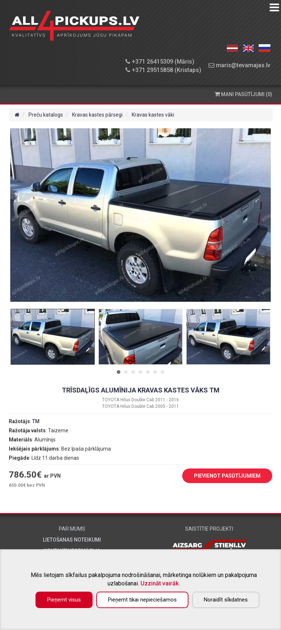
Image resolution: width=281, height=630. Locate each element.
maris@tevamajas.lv (239, 65)
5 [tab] (148, 372)
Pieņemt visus (64, 599)
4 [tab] (140, 372)
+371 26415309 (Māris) (159, 61)
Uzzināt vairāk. (160, 583)
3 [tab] (133, 372)
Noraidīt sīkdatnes (226, 599)
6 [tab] (155, 372)
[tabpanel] (53, 337)
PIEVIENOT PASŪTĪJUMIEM (222, 476)
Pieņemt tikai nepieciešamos (142, 599)
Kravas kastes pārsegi (97, 115)
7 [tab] (162, 372)
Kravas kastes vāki (153, 115)
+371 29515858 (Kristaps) (163, 70)
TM (36, 421)
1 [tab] (118, 372)
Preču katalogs (46, 115)
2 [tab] (126, 372)
